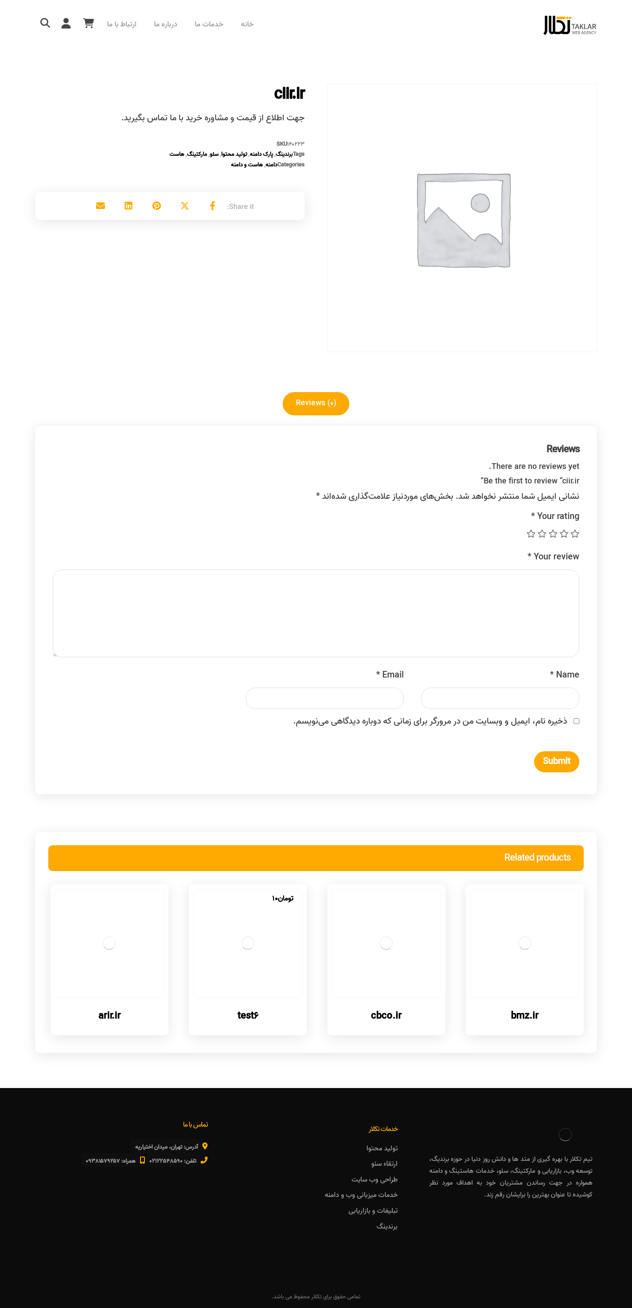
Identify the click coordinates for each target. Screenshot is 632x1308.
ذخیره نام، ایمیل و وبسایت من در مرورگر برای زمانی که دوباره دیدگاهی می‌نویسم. (430, 721)
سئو (214, 154)
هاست (176, 154)
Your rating (555, 517)
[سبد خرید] (88, 23)
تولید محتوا (234, 154)
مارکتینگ (197, 154)
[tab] (316, 403)
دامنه (271, 164)
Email (390, 675)
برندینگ (284, 154)
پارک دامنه (261, 154)
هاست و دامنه (247, 164)
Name (564, 675)
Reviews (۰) (316, 403)
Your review (553, 557)
